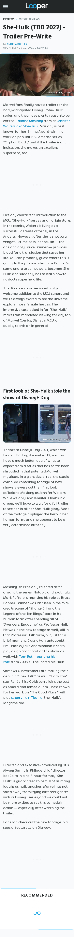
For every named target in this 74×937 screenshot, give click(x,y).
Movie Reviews (29, 19)
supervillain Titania (26, 697)
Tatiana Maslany (29, 120)
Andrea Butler (17, 44)
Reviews (9, 19)
